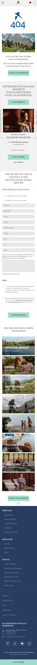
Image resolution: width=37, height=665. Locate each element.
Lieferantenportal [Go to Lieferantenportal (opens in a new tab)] (12, 573)
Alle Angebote (18, 102)
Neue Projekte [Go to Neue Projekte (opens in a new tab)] (10, 519)
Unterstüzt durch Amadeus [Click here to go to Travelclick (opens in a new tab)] (18, 654)
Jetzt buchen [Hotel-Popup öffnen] (19, 157)
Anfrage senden (18, 315)
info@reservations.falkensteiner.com (13, 637)
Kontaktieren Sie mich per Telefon (16, 196)
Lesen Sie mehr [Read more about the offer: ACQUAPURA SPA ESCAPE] (18, 150)
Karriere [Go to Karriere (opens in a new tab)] (7, 528)
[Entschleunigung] (18, 345)
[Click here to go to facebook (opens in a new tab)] (15, 643)
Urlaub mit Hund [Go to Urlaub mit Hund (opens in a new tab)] (11, 577)
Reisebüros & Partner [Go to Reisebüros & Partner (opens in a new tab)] (13, 568)
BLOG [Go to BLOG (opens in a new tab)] (6, 552)
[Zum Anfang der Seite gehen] (18, 503)
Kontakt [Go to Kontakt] (5, 596)
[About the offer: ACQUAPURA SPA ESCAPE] (18, 137)
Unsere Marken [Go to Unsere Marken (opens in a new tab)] (10, 523)
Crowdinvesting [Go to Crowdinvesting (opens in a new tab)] (11, 532)
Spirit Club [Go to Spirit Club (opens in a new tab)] (8, 585)
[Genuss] (18, 365)
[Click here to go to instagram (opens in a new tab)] (29, 643)
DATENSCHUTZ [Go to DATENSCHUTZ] (7, 600)
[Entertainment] (18, 384)
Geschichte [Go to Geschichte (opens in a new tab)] (9, 515)
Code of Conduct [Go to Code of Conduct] (9, 615)
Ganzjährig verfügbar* (18, 134)
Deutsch (30, 3)
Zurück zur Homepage (18, 73)
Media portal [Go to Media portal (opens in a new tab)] (9, 548)
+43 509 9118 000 (8, 634)
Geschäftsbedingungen (15, 302)
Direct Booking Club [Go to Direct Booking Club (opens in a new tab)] (12, 581)
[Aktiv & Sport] (18, 404)
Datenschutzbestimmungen (24, 300)
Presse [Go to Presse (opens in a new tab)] (7, 544)
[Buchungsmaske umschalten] (18, 662)
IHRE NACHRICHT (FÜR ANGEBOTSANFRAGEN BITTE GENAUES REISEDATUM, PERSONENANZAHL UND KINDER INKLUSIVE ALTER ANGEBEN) (18, 256)
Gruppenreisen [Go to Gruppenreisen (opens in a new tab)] (10, 564)
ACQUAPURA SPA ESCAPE (18, 137)
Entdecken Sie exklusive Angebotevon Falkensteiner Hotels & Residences (18, 95)
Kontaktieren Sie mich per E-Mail (16, 200)
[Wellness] (18, 481)
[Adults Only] (18, 462)
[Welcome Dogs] (18, 443)
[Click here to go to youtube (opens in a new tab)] (22, 643)
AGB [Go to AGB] (3, 605)
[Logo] (19, 3)
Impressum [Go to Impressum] (6, 610)
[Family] (18, 423)
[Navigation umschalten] (3, 3)
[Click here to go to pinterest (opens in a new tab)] (8, 643)
